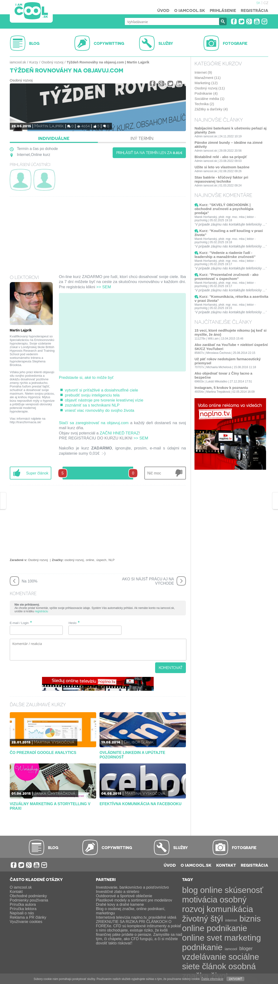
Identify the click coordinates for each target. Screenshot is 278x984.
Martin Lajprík (49, 125)
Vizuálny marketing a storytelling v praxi (50, 806)
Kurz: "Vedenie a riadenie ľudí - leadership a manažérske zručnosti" (225, 255)
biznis (250, 918)
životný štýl (202, 918)
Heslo (72, 623)
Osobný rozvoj (52, 62)
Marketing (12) (206, 83)
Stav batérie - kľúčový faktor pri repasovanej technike (221, 179)
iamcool (231, 949)
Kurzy (33, 62)
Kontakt (226, 865)
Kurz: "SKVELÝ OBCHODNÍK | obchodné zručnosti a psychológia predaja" (223, 209)
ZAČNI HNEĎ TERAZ (119, 433)
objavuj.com (118, 423)
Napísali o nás (22, 913)
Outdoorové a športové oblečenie (124, 896)
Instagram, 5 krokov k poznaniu (221, 388)
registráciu (41, 611)
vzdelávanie (204, 956)
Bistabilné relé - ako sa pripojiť (220, 157)
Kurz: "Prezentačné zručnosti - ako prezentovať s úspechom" (226, 277)
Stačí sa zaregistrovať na (83, 423)
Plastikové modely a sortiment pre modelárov (134, 900)
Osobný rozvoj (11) (209, 88)
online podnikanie (214, 928)
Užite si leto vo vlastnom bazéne (221, 167)
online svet (202, 937)
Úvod (163, 10)
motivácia (199, 899)
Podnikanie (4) (206, 93)
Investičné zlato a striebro (117, 892)
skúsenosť (244, 890)
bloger (246, 948)
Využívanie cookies (26, 922)
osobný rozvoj (74, 560)
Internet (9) (203, 72)
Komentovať (170, 667)
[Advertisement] (98, 232)
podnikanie (202, 947)
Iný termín (142, 138)
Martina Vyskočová (54, 741)
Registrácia (254, 10)
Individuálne (53, 138)
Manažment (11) (207, 78)
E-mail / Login (19, 623)
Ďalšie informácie (212, 979)
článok (214, 966)
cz (265, 2)
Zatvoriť (235, 978)
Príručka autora (23, 904)
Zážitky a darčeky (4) (211, 109)
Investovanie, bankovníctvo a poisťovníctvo (132, 887)
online (90, 560)
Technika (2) (204, 104)
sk (258, 2)
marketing (242, 937)
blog (190, 890)
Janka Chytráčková (54, 792)
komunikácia (230, 909)
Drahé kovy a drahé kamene (120, 904)
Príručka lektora (23, 909)
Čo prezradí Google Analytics (43, 753)
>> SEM (103, 287)
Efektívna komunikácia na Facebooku (140, 804)
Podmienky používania (29, 900)
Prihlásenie (223, 10)
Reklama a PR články (28, 917)
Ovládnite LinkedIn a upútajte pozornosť (132, 755)
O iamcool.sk (189, 10)
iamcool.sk (18, 62)
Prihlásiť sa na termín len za (149, 152)
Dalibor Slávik (139, 741)
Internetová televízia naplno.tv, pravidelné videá (136, 917)
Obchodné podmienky (28, 896)
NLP (112, 560)
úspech (101, 560)
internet (231, 920)
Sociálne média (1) (209, 99)
